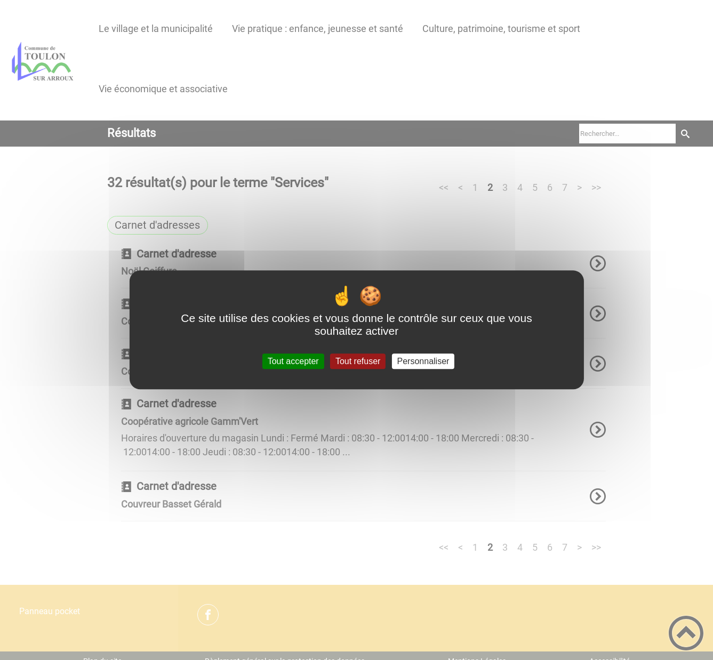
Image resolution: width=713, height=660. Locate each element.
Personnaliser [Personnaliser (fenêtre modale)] (423, 361)
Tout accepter (293, 361)
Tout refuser (357, 361)
